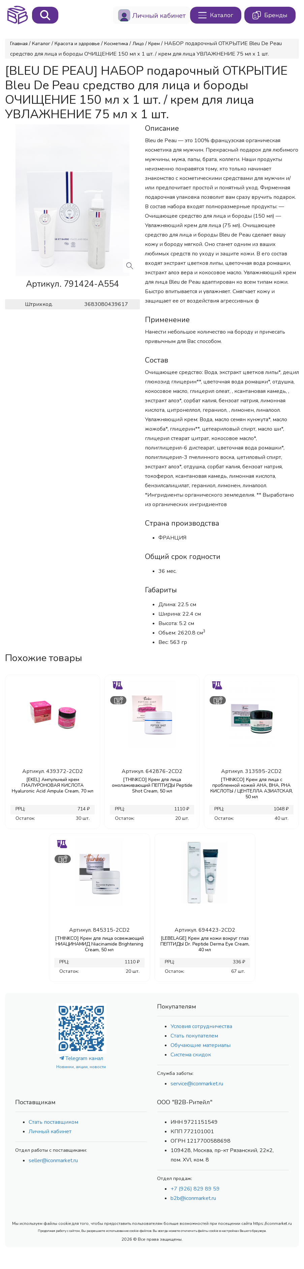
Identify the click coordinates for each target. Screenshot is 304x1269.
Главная (19, 43)
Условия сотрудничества (201, 1026)
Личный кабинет (50, 1131)
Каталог (41, 43)
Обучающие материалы (201, 1045)
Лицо (138, 43)
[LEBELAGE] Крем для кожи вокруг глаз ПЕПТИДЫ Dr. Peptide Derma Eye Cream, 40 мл (204, 944)
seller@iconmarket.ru (53, 1160)
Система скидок (191, 1054)
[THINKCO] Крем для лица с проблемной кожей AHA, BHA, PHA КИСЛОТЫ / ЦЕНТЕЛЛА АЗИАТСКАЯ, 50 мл (251, 788)
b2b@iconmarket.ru (193, 1198)
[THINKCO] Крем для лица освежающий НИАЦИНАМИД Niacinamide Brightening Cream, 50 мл (99, 944)
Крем (154, 43)
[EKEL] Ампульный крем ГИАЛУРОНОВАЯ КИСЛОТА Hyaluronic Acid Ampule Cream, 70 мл (52, 785)
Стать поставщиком (53, 1122)
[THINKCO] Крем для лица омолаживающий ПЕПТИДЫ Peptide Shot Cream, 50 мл (152, 785)
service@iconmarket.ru (197, 1083)
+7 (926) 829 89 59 (195, 1189)
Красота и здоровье (77, 43)
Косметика (116, 43)
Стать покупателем (194, 1036)
